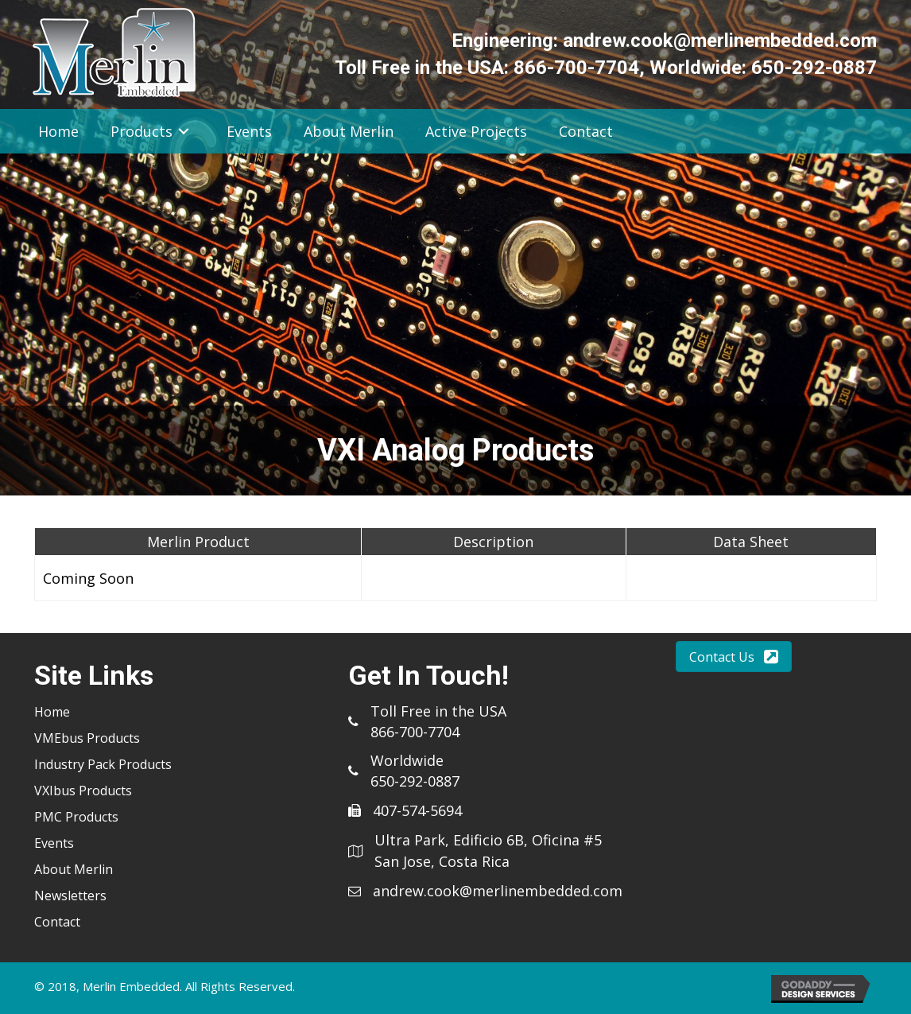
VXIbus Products (83, 790)
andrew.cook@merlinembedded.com (720, 40)
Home (52, 712)
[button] (734, 656)
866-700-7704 (576, 67)
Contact (57, 921)
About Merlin (73, 869)
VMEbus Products (87, 738)
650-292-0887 (814, 67)
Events (54, 843)
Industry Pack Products (103, 764)
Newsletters (70, 895)
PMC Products (76, 817)
